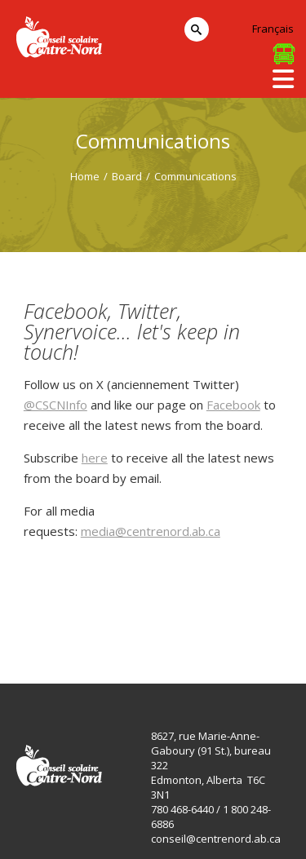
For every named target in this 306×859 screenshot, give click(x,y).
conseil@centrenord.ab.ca (216, 838)
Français (273, 28)
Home (85, 176)
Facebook (233, 404)
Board (127, 176)
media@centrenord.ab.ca (150, 531)
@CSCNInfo (55, 404)
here (95, 457)
